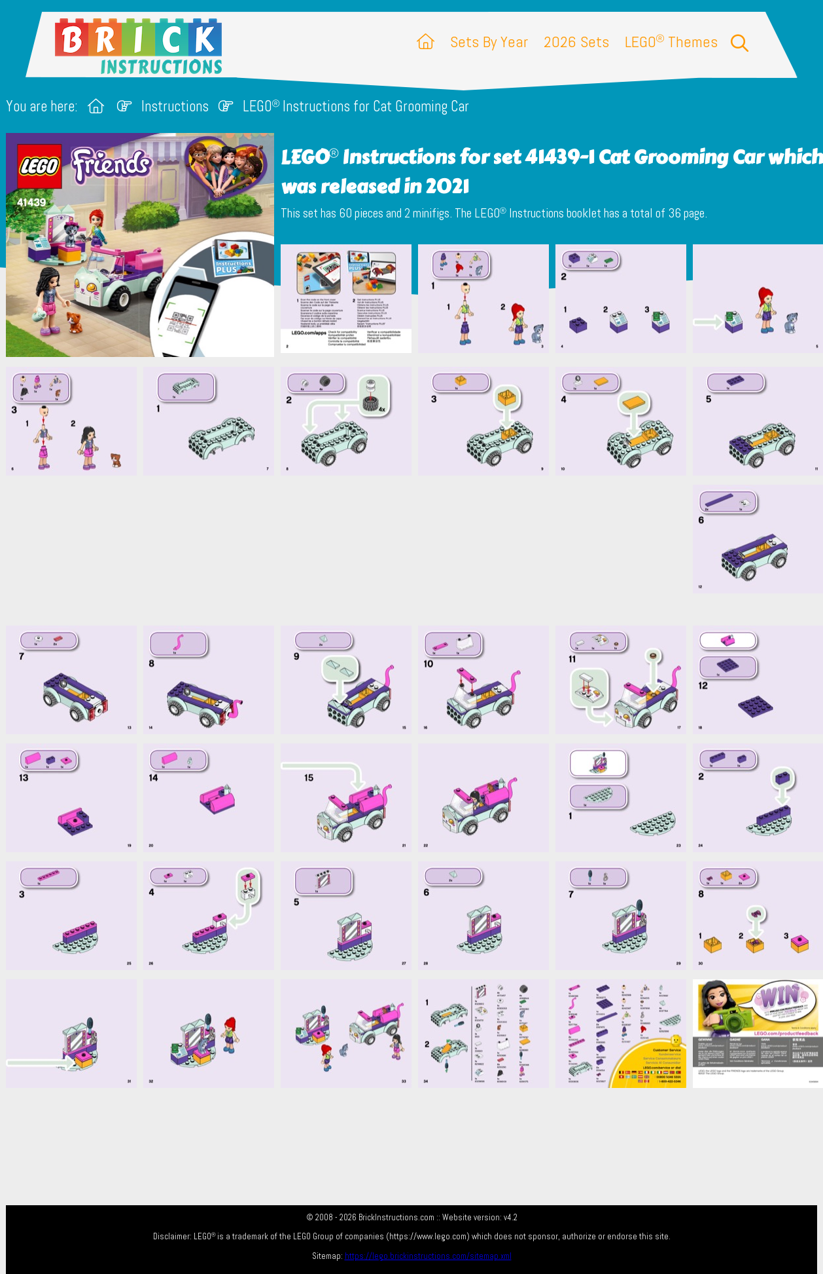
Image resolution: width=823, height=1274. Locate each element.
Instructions (175, 106)
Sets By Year (489, 41)
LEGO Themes (671, 41)
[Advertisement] (418, 550)
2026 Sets (576, 41)
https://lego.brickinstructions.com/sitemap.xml (428, 1256)
